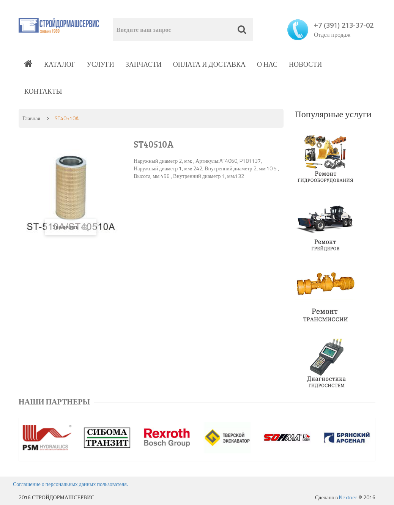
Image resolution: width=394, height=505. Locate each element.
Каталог (59, 64)
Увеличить (70, 227)
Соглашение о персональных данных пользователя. (70, 484)
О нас (267, 64)
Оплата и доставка (209, 64)
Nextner (348, 497)
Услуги (100, 64)
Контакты (43, 91)
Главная (31, 118)
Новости (305, 64)
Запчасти (144, 64)
